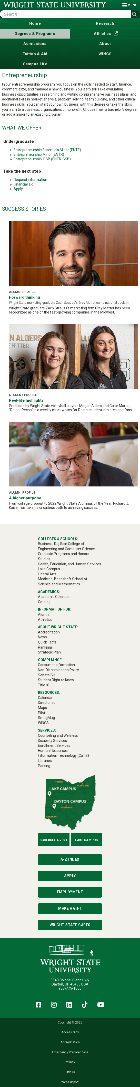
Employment (70, 892)
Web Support (70, 1082)
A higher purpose (25, 498)
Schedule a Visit (53, 840)
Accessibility (70, 1032)
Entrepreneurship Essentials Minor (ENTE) (47, 150)
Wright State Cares (70, 925)
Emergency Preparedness (70, 1052)
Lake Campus (86, 840)
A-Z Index (70, 859)
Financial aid (23, 184)
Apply (18, 189)
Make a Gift (70, 908)
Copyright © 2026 (70, 1022)
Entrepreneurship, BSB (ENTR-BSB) (42, 159)
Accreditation (70, 1042)
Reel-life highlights (26, 400)
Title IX (70, 1072)
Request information (30, 180)
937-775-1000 (70, 988)
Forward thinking (24, 297)
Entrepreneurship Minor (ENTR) (39, 154)
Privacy (70, 1062)
